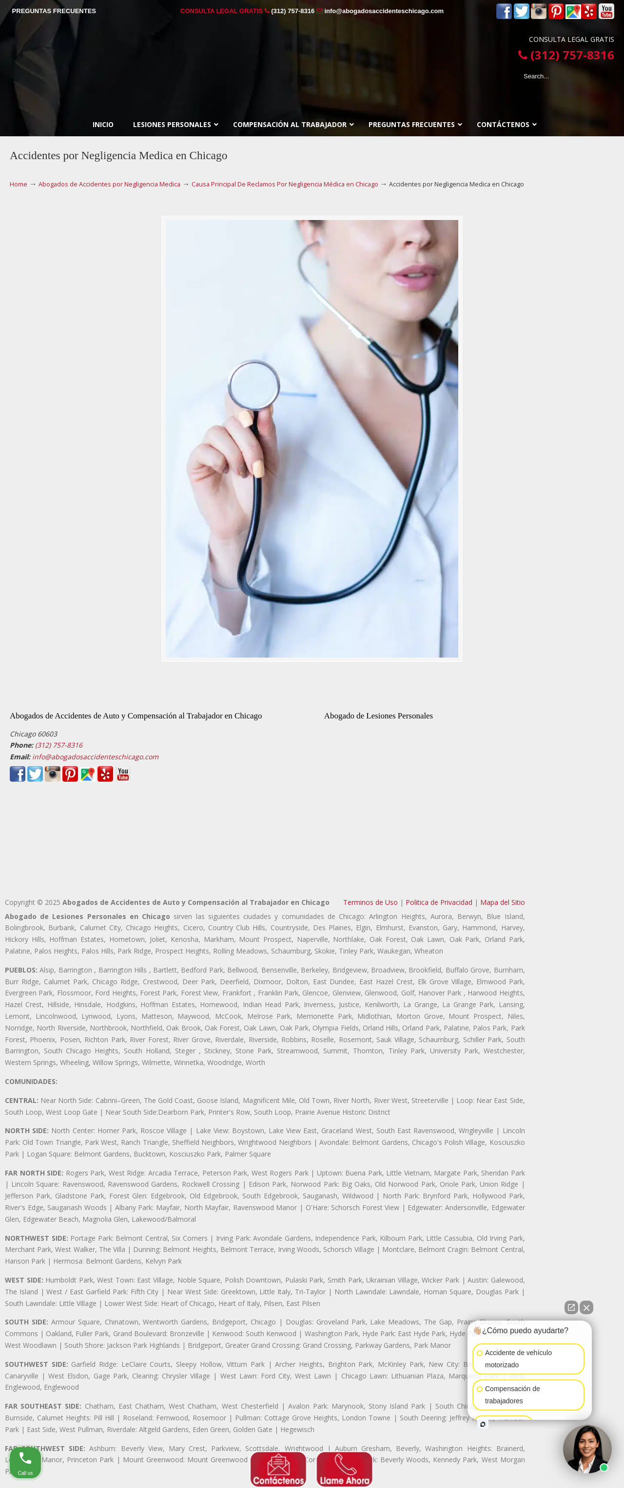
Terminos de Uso (370, 902)
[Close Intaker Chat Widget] (586, 1307)
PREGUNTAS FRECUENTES (54, 11)
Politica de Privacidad (439, 902)
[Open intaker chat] (482, 1424)
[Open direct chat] (571, 1307)
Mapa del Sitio (502, 902)
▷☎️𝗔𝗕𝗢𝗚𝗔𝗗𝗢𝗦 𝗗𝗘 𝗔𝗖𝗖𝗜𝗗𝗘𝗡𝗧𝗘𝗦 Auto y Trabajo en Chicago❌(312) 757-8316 (312, 55)
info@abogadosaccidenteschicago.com (384, 11)
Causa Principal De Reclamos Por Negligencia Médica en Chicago (285, 184)
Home (18, 184)
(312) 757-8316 (292, 11)
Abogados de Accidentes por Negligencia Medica (109, 184)
